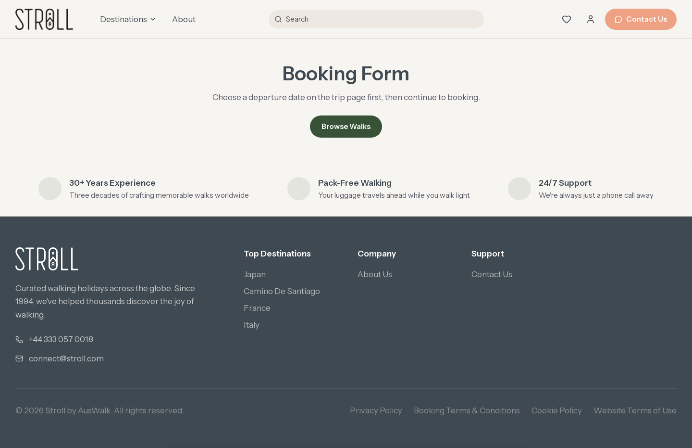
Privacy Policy (376, 410)
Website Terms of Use (635, 410)
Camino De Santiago (282, 291)
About (184, 19)
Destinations (128, 19)
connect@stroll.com (66, 358)
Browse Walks (346, 126)
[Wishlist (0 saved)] (566, 19)
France (257, 308)
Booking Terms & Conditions (467, 410)
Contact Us (641, 19)
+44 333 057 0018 (61, 339)
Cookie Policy (556, 410)
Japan (255, 274)
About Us (375, 274)
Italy (252, 325)
